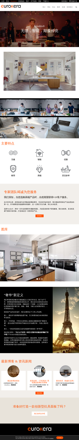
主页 (2, 1)
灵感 (63, 7)
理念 (48, 7)
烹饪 (7, 1)
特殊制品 (20, 1)
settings (51, 438)
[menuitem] (73, 1)
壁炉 (25, 1)
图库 (58, 7)
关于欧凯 (31, 1)
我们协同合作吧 (39, 413)
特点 (53, 7)
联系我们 (65, 1)
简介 (44, 7)
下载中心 (43, 1)
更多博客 (39, 393)
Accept (59, 437)
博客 (37, 1)
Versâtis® (12, 1)
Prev (3, 258)
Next (75, 258)
